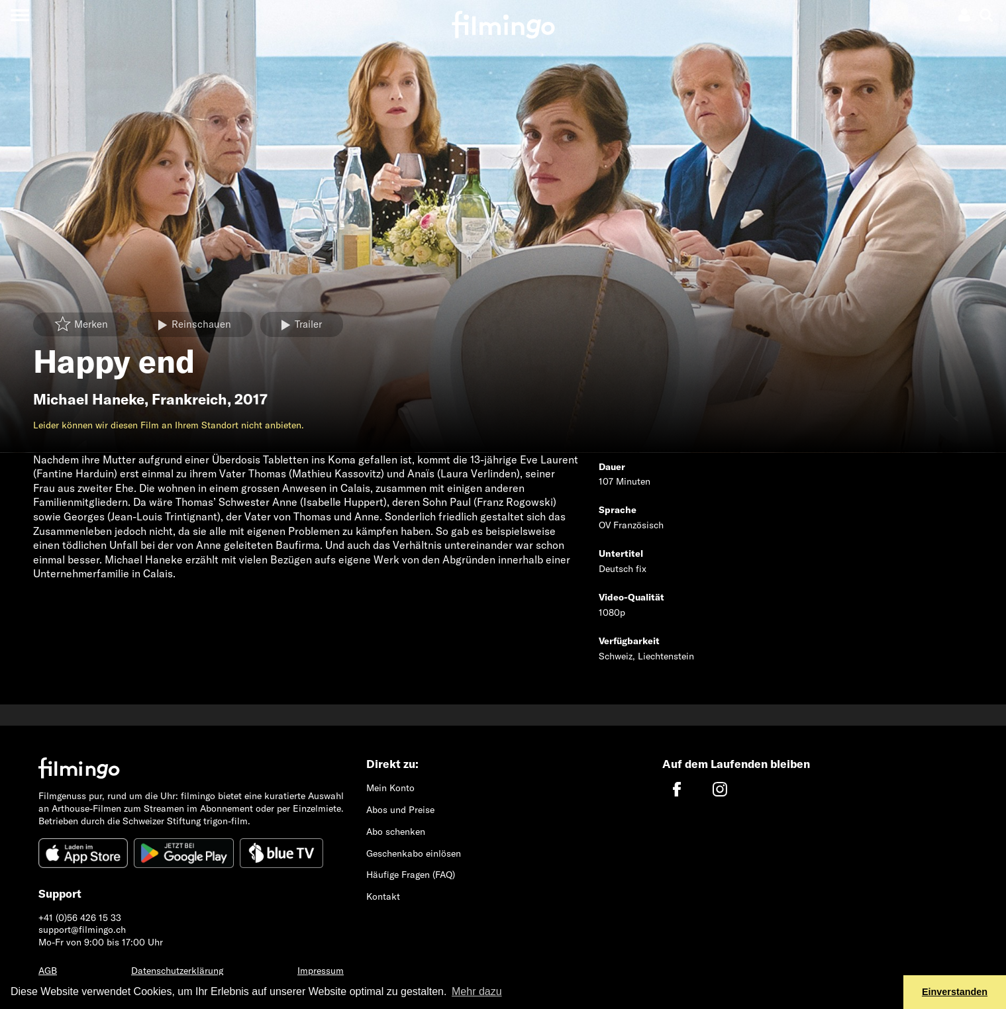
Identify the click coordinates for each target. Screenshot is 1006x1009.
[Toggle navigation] (19, 15)
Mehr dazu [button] (477, 991)
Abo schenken (395, 832)
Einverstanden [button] (954, 991)
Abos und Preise (400, 810)
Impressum (320, 971)
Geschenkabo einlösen (413, 853)
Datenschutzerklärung (177, 971)
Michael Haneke (88, 399)
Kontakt (383, 896)
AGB (47, 971)
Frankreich (189, 399)
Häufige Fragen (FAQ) (410, 875)
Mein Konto (390, 788)
